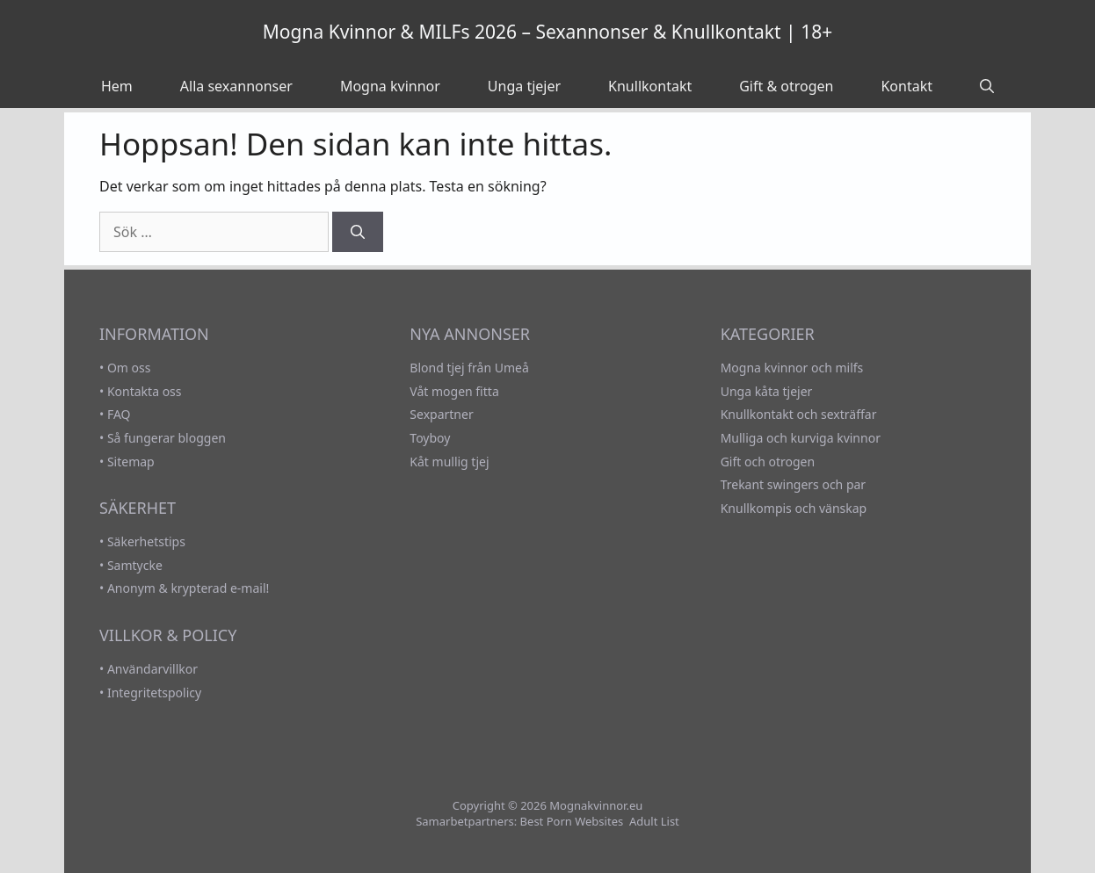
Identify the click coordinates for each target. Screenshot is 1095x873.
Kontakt (906, 86)
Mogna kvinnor (390, 86)
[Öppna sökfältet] (987, 86)
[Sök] (357, 232)
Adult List (654, 821)
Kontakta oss (144, 391)
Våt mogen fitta (454, 391)
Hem (117, 86)
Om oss (129, 367)
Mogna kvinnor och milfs (792, 367)
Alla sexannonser (236, 86)
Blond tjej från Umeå (469, 367)
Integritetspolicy (154, 692)
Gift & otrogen (786, 86)
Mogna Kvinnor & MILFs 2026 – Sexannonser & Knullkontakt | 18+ (547, 31)
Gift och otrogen (768, 461)
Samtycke (135, 565)
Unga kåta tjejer (767, 391)
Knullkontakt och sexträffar (799, 414)
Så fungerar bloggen (166, 437)
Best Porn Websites (572, 821)
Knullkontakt (650, 86)
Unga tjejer (524, 86)
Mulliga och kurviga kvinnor (801, 437)
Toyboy (430, 437)
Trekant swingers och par (794, 484)
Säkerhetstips (146, 541)
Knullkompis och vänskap (794, 508)
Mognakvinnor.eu (595, 805)
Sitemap (131, 461)
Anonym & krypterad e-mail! (188, 588)
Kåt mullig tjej (449, 461)
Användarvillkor (152, 668)
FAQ (119, 414)
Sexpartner (441, 414)
